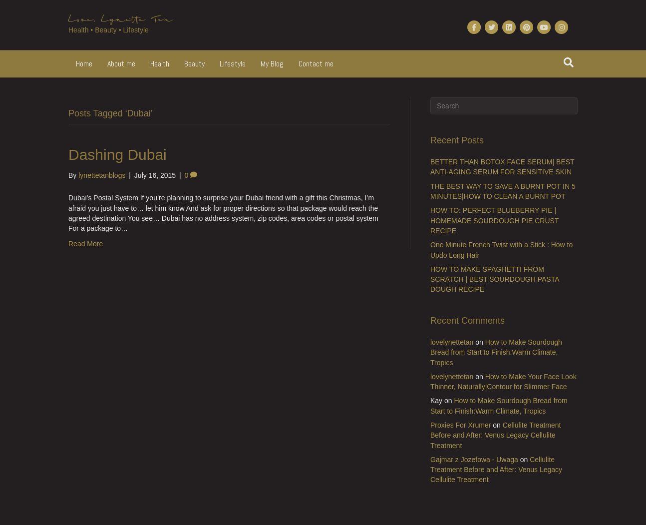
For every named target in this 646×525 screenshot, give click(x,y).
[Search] (569, 62)
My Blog (272, 63)
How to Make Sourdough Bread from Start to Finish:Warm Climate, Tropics (496, 352)
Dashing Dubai (117, 154)
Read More (85, 244)
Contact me (316, 63)
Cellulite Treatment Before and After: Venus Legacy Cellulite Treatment (495, 435)
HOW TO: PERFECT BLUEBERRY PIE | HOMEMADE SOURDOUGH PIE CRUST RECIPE (494, 220)
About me (121, 63)
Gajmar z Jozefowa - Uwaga (474, 460)
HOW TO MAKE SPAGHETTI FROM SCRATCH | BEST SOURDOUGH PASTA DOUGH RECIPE (494, 279)
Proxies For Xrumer (460, 425)
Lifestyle (233, 63)
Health (159, 63)
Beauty (194, 63)
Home (84, 63)
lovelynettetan (451, 342)
